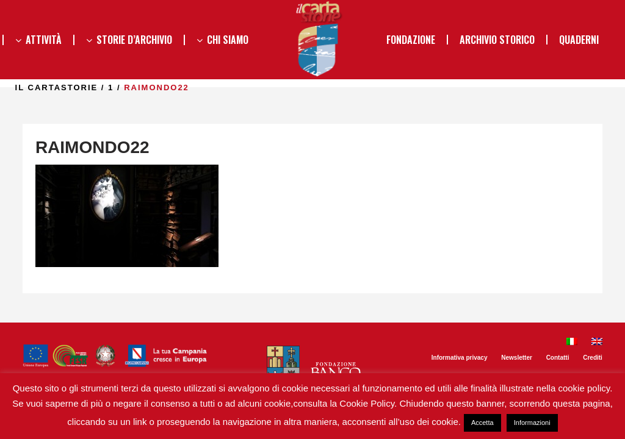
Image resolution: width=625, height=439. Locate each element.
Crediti (592, 357)
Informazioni (532, 422)
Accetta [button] (482, 422)
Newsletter (516, 357)
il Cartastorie (79, 87)
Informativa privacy (460, 357)
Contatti (557, 357)
